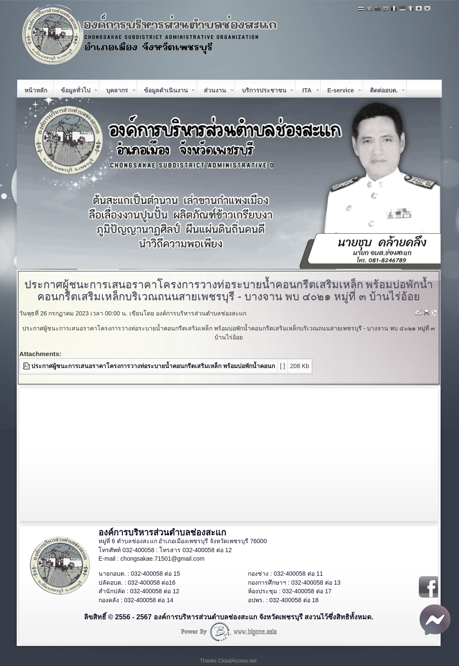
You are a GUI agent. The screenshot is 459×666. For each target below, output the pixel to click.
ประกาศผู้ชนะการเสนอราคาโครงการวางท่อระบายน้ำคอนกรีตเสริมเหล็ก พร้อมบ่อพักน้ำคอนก (153, 366)
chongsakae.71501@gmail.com (162, 558)
